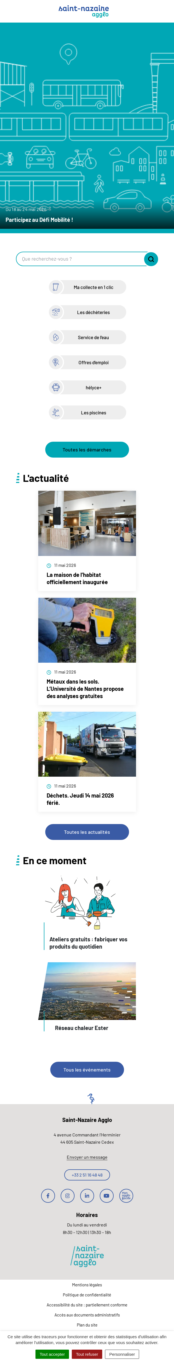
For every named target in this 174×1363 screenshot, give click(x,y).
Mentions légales (87, 1284)
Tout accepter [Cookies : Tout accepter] (52, 1354)
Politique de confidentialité (87, 1294)
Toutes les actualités (87, 832)
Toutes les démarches (87, 449)
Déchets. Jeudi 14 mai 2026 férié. (80, 799)
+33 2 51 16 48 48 (87, 1174)
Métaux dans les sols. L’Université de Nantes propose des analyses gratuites (85, 688)
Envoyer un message (87, 1157)
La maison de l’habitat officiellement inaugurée (77, 578)
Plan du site (87, 1324)
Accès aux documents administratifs (87, 1314)
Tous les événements (87, 1069)
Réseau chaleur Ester (81, 1027)
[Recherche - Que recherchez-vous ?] (79, 259)
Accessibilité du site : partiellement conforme (87, 1304)
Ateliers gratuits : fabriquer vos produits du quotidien (88, 943)
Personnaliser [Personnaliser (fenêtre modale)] (122, 1354)
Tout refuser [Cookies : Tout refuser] (87, 1354)
